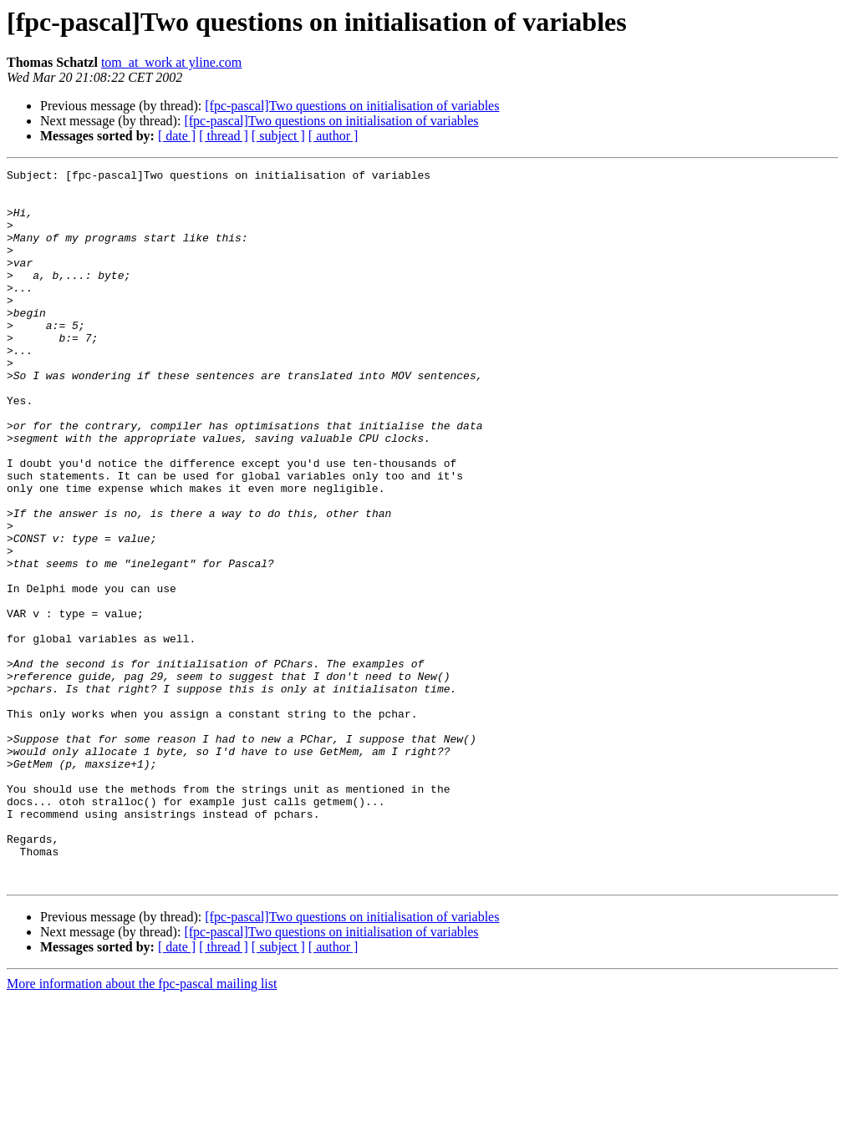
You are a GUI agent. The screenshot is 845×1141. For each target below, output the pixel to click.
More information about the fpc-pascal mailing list (142, 1126)
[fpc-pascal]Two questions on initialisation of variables (352, 106)
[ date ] (177, 136)
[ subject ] (278, 136)
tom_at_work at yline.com (171, 62)
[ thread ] (223, 136)
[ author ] (333, 136)
